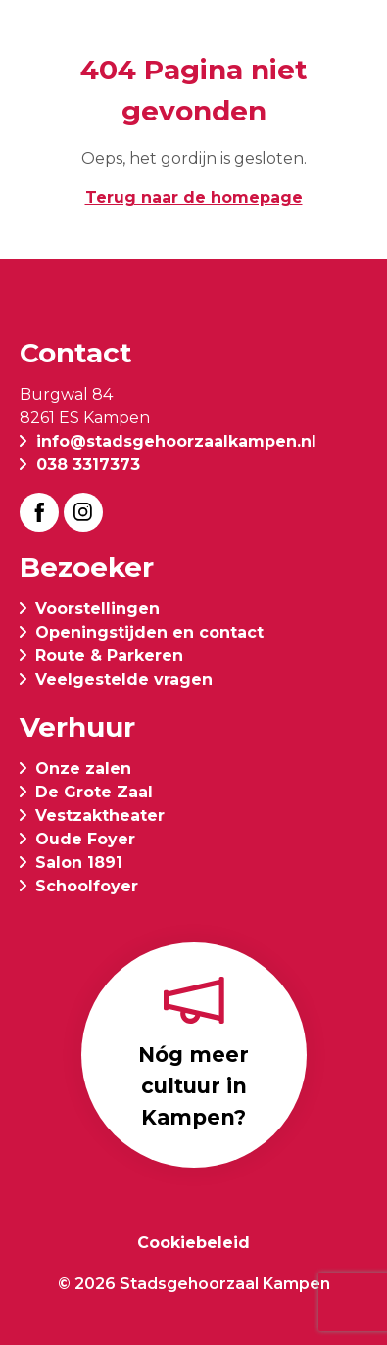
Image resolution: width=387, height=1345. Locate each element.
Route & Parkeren (109, 656)
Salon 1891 (78, 862)
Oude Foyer (85, 839)
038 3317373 (88, 465)
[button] (351, 41)
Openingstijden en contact (149, 632)
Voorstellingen (97, 609)
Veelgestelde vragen (124, 679)
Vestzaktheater (100, 815)
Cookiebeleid (193, 1242)
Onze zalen (83, 768)
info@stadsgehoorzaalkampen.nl (176, 441)
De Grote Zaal (94, 792)
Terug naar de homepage (194, 197)
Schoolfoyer (86, 886)
